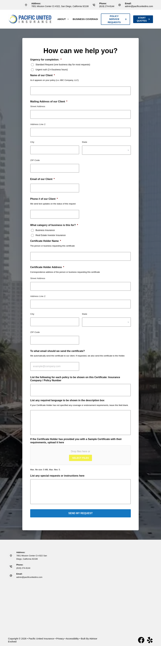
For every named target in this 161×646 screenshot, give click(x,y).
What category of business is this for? (54, 225)
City (32, 142)
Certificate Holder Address (47, 267)
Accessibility (72, 637)
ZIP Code (35, 160)
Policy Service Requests (117, 19)
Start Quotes (143, 19)
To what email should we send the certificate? (57, 351)
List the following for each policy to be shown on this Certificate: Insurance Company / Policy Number (75, 379)
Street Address (37, 106)
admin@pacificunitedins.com (139, 6)
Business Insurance (45, 230)
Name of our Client (42, 75)
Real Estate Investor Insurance (51, 235)
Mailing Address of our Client (48, 101)
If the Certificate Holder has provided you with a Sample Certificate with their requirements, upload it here (76, 441)
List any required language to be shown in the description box (67, 400)
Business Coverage (88, 19)
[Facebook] (141, 639)
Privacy (60, 637)
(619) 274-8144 (106, 6)
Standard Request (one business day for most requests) (63, 64)
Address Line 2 (37, 124)
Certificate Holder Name (45, 241)
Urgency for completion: (45, 59)
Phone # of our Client (44, 199)
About (63, 19)
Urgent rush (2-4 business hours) (52, 69)
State (84, 142)
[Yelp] (150, 639)
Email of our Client (42, 179)
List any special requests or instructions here (57, 475)
